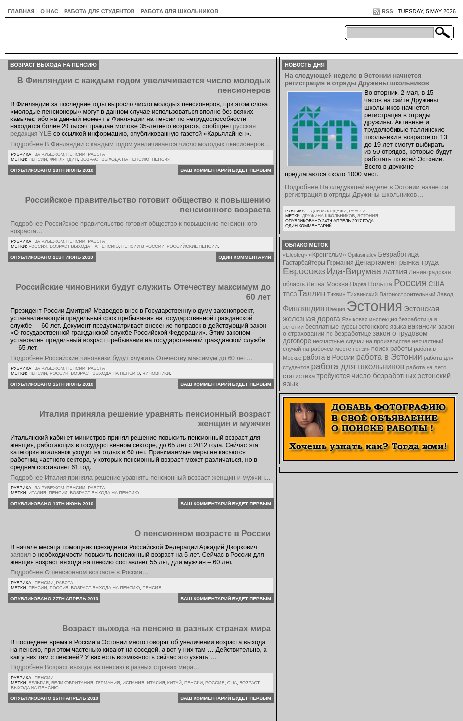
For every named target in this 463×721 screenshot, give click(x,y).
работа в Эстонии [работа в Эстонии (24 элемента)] (389, 356)
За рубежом (49, 154)
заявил (20, 554)
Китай (174, 682)
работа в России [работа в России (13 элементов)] (329, 357)
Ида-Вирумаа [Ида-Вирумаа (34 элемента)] (354, 271)
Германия (108, 682)
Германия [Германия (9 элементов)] (340, 262)
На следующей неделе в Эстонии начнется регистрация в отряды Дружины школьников (357, 79)
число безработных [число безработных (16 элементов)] (383, 376)
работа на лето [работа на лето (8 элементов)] (426, 367)
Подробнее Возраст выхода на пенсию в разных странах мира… (104, 667)
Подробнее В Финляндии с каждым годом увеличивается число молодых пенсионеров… (140, 144)
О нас (49, 11)
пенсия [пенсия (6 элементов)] (361, 349)
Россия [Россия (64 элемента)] (410, 282)
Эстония (367, 215)
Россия (38, 246)
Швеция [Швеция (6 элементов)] (335, 309)
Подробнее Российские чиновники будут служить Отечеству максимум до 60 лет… (131, 357)
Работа (96, 154)
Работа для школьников (180, 11)
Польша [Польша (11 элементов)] (380, 284)
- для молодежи (327, 211)
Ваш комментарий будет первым (225, 170)
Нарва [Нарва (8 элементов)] (358, 284)
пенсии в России (143, 246)
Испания (133, 682)
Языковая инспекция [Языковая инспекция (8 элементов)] (369, 319)
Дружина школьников (328, 215)
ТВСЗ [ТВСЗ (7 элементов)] (290, 294)
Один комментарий (244, 257)
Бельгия (39, 682)
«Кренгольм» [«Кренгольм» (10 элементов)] (327, 254)
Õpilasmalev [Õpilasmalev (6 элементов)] (362, 255)
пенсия (161, 159)
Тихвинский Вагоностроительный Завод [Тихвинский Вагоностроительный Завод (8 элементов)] (400, 294)
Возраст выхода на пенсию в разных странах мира (167, 628)
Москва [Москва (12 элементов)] (337, 284)
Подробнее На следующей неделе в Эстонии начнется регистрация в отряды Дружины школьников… (366, 190)
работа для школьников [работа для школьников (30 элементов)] (358, 366)
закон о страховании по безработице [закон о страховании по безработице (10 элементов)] (368, 330)
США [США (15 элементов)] (436, 284)
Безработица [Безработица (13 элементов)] (398, 254)
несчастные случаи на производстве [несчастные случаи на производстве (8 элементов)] (361, 341)
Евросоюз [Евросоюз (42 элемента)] (304, 271)
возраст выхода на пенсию (114, 159)
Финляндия (64, 159)
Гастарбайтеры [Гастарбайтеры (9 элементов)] (304, 262)
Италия (38, 492)
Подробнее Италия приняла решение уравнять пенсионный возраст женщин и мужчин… (140, 477)
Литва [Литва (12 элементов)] (315, 284)
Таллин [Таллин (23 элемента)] (312, 293)
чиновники (156, 373)
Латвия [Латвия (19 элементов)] (395, 272)
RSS (387, 11)
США (232, 682)
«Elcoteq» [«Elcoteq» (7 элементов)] (295, 255)
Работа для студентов (99, 11)
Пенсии (75, 154)
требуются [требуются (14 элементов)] (333, 376)
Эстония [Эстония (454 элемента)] (375, 306)
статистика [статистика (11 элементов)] (299, 376)
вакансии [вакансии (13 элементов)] (422, 326)
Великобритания (72, 682)
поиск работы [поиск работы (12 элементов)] (392, 348)
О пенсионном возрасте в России (202, 533)
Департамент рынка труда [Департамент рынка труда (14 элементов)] (397, 262)
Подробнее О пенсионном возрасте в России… (79, 572)
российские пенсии (192, 246)
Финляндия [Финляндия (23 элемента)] (303, 308)
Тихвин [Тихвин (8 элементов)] (336, 294)
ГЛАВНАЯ (21, 11)
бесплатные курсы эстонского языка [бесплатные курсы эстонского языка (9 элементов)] (355, 326)
